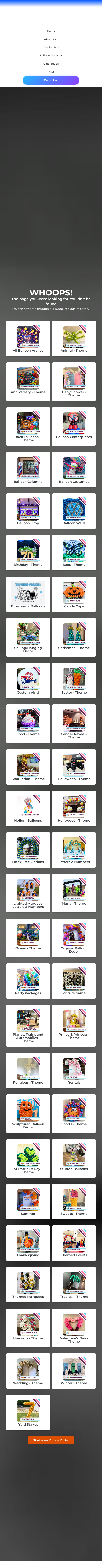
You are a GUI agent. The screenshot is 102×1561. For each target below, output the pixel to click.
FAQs (51, 71)
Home (51, 31)
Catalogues (51, 63)
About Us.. (51, 39)
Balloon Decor (51, 55)
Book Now (51, 80)
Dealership (51, 47)
